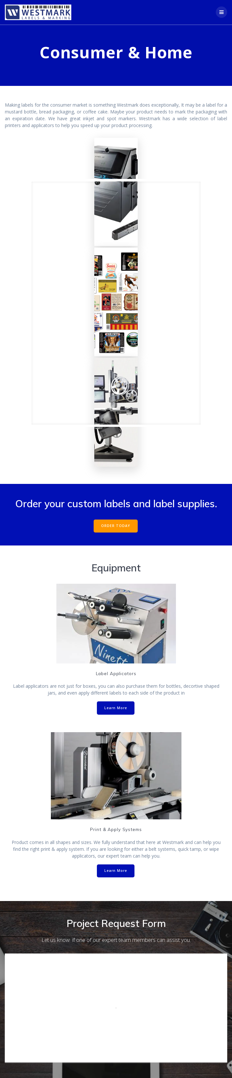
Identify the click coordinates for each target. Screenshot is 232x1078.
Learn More (115, 708)
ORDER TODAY (115, 525)
